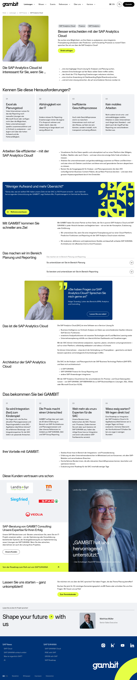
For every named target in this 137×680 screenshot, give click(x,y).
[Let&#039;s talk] (51, 616)
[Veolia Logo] (34, 514)
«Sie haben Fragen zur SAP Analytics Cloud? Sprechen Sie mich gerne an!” (87, 293)
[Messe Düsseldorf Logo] (49, 488)
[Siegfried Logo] (20, 501)
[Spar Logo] (49, 501)
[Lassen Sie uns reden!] (98, 314)
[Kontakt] (128, 4)
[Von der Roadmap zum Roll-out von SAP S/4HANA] (30, 567)
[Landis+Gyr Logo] (20, 488)
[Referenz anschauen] (17, 212)
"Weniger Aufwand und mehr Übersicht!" (34, 186)
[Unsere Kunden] (11, 552)
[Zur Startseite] (105, 666)
